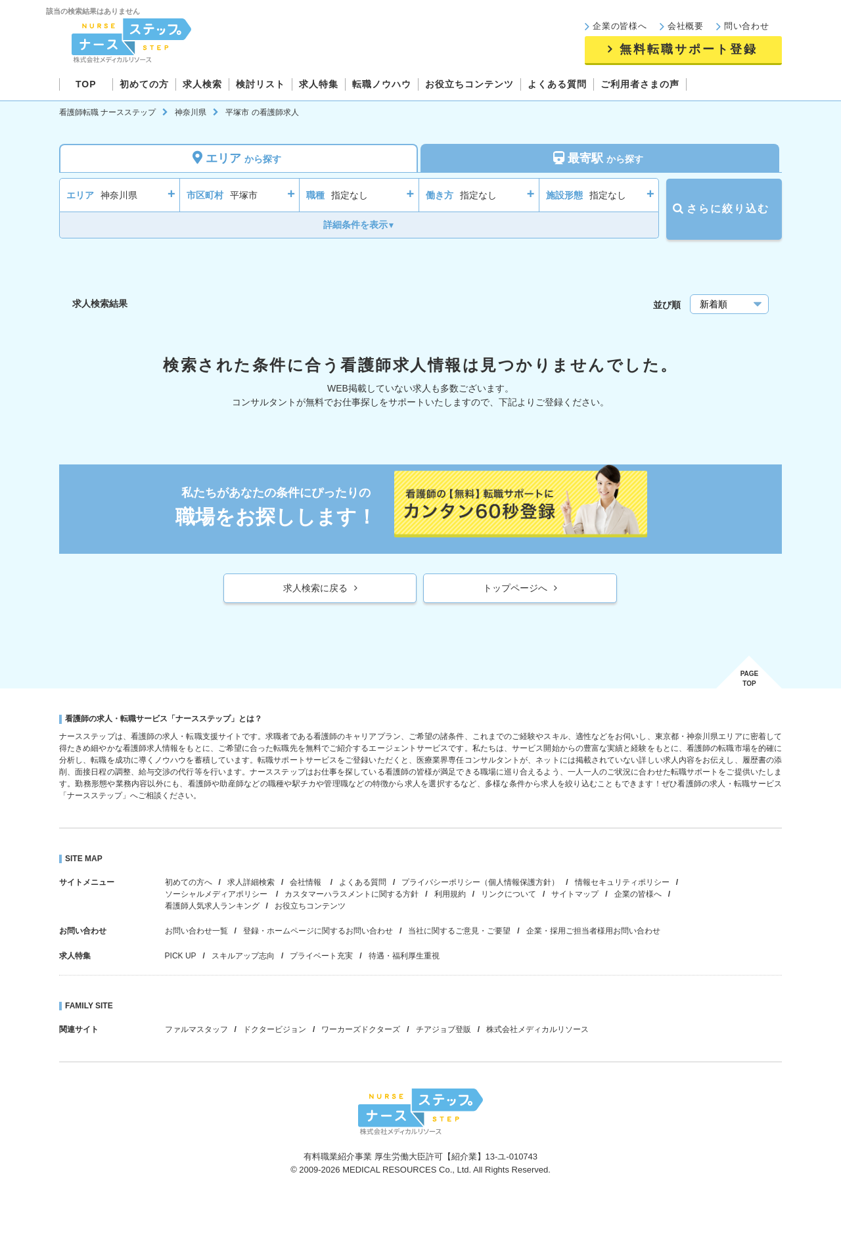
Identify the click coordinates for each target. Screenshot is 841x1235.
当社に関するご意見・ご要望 (459, 930)
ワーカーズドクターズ (360, 1029)
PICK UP (180, 955)
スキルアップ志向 (243, 955)
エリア (238, 158)
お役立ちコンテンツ (310, 905)
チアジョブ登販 (443, 1029)
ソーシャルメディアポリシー (217, 894)
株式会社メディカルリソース (537, 1029)
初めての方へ (188, 882)
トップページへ (515, 588)
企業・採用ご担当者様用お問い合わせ (593, 930)
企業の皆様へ (620, 26)
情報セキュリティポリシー (622, 882)
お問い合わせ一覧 (196, 930)
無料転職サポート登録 (689, 49)
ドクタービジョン (274, 1029)
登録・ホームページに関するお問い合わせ (318, 930)
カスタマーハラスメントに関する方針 (351, 894)
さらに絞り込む (724, 208)
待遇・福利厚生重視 (404, 955)
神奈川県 (190, 112)
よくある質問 (362, 882)
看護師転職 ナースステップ (107, 112)
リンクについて (508, 894)
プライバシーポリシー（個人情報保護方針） (480, 882)
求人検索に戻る (315, 588)
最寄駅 (600, 158)
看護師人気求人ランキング (212, 905)
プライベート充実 (321, 955)
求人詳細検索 (251, 882)
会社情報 (306, 882)
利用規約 (450, 894)
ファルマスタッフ (196, 1029)
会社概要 (686, 26)
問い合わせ (746, 26)
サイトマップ (575, 894)
